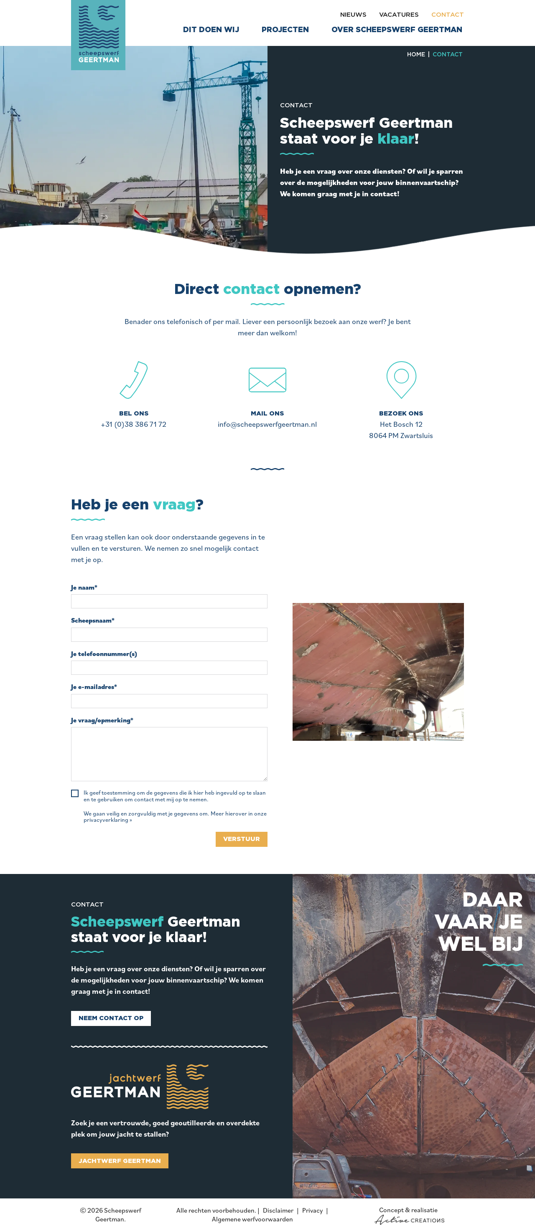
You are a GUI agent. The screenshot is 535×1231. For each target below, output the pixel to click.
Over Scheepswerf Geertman (396, 30)
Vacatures (399, 15)
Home (416, 55)
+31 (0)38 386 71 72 (133, 424)
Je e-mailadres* (94, 687)
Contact (447, 15)
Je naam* (84, 587)
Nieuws (353, 15)
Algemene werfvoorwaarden (252, 1219)
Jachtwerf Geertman (120, 1161)
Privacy (312, 1210)
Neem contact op (111, 1018)
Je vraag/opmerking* (102, 720)
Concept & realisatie (409, 1215)
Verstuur (241, 839)
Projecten (285, 30)
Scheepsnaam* (93, 620)
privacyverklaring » (108, 820)
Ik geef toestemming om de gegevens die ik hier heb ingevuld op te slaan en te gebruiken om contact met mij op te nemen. (175, 796)
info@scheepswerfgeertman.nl (267, 424)
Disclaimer (278, 1210)
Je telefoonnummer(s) (104, 654)
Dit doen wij (211, 30)
